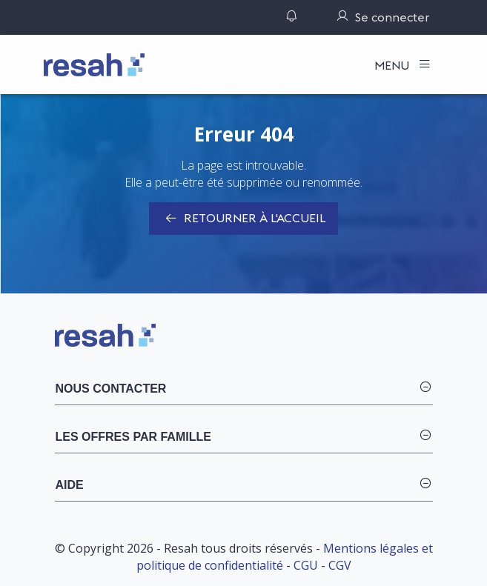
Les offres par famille (133, 436)
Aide (70, 485)
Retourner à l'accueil (243, 219)
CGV (339, 565)
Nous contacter (111, 388)
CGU (306, 565)
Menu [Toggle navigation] (393, 65)
